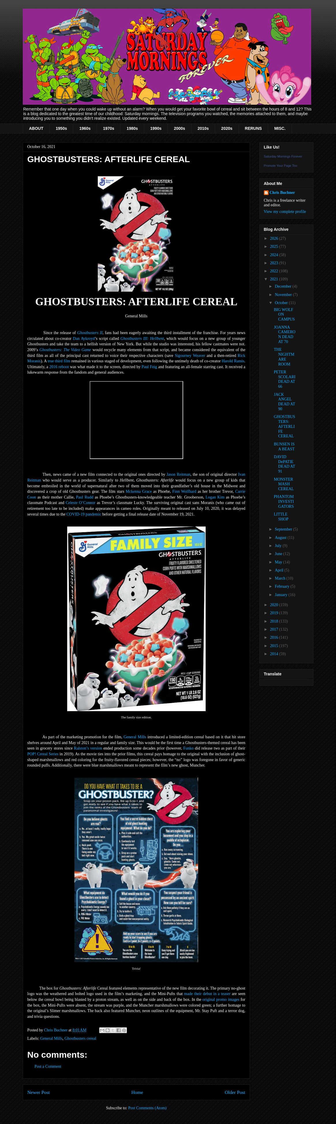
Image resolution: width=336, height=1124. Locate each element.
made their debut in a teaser (207, 994)
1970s (108, 128)
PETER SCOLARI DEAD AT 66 (284, 379)
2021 (274, 279)
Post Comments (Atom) (147, 1108)
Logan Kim (215, 497)
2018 (274, 621)
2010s (203, 128)
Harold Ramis (233, 361)
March (280, 578)
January (281, 595)
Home (137, 1092)
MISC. (280, 128)
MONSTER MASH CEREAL (284, 484)
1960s (85, 128)
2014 (274, 654)
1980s (132, 128)
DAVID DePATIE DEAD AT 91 (284, 464)
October (282, 303)
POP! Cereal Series (43, 754)
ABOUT (36, 128)
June (279, 554)
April (279, 570)
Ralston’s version (88, 748)
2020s (226, 128)
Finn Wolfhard (184, 491)
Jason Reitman (178, 474)
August (281, 537)
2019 (274, 613)
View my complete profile (285, 211)
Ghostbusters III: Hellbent (142, 338)
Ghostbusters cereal (80, 1038)
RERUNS (253, 128)
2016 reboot (59, 367)
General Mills (134, 737)
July (279, 546)
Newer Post (38, 1092)
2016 (274, 637)
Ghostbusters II (90, 333)
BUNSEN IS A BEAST (284, 446)
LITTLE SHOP (281, 516)
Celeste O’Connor (80, 503)
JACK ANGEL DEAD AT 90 (284, 401)
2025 (274, 246)
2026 (274, 238)
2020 (274, 605)
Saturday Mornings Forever (283, 156)
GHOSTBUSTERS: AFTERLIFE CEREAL (284, 426)
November (284, 295)
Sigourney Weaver (190, 355)
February (282, 586)
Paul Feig (149, 367)
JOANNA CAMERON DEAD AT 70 (284, 334)
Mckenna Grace (139, 491)
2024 (274, 255)
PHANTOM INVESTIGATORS (284, 501)
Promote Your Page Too (280, 165)
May (279, 562)
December (283, 286)
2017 (274, 629)
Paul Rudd (84, 497)
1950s (61, 128)
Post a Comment (48, 1066)
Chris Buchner (282, 192)
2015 (274, 646)
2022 (274, 271)
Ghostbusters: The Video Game (65, 350)
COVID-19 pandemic (83, 514)
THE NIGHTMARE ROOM (284, 356)
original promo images (220, 999)
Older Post (235, 1092)
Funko (188, 748)
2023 (274, 263)
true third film (59, 361)
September (284, 529)
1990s (156, 128)
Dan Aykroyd (84, 338)
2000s (179, 128)
